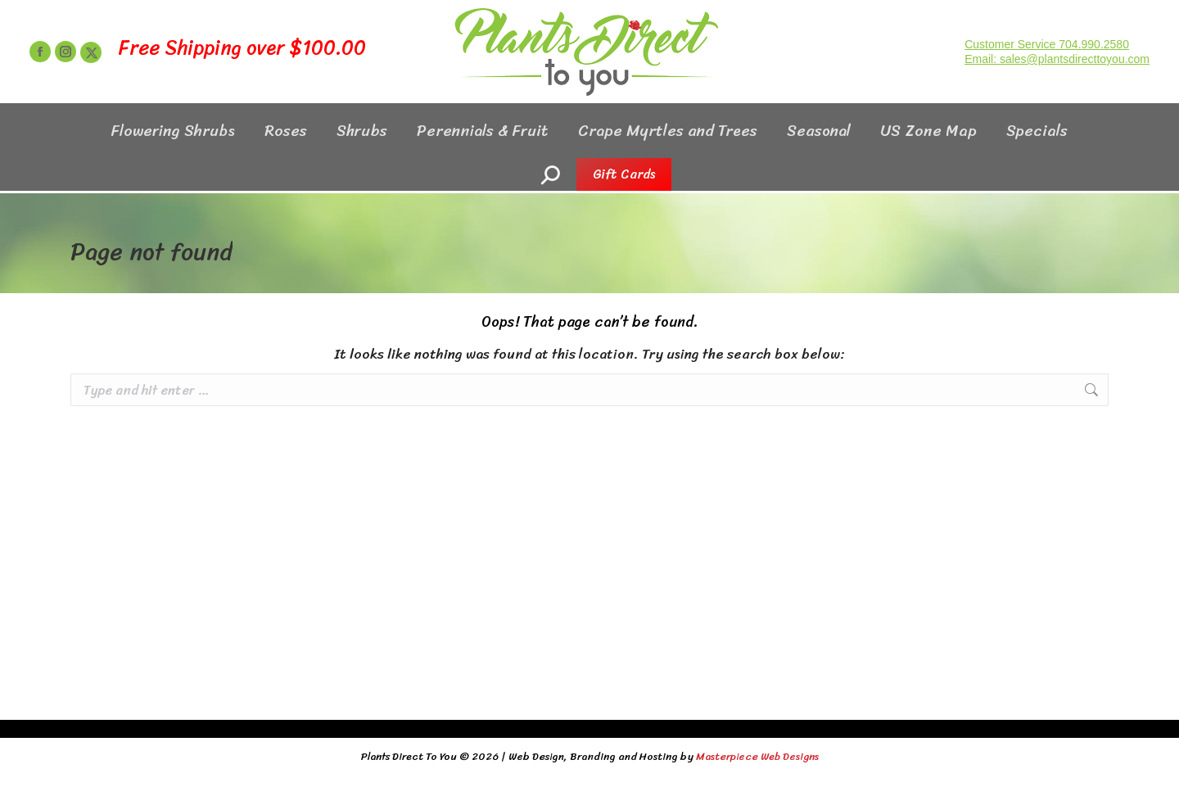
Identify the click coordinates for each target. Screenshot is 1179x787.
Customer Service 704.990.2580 (1046, 73)
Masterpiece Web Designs (757, 756)
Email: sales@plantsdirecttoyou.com (1057, 88)
